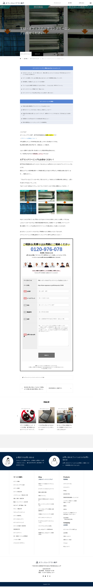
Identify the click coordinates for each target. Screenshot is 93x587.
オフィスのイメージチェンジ (45, 518)
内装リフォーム (42, 496)
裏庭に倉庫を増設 (42, 492)
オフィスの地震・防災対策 (20, 526)
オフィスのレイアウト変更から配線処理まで (46, 510)
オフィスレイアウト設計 (19, 485)
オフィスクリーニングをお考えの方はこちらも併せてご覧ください (38, 93)
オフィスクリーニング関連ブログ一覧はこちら (33, 89)
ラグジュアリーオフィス (19, 512)
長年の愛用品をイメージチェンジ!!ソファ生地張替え (35, 123)
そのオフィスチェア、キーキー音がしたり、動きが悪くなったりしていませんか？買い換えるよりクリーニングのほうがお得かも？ (47, 74)
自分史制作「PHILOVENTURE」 (68, 519)
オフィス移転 (17, 482)
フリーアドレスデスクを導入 (45, 526)
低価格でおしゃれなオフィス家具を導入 (46, 534)
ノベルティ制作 (17, 540)
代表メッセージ (67, 536)
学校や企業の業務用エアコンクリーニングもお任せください (36, 106)
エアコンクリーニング (28, 378)
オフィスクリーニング (26, 54)
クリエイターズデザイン (19, 543)
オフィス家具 (17, 488)
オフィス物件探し (18, 516)
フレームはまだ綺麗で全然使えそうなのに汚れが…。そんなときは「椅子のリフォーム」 (43, 86)
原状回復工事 (17, 529)
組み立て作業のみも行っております (46, 500)
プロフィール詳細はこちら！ (28, 139)
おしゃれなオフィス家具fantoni (45, 530)
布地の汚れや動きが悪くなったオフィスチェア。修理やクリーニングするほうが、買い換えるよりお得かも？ (47, 115)
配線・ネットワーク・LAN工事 (21, 502)
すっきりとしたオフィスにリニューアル (46, 522)
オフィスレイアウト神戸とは (70, 530)
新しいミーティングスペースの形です (46, 505)
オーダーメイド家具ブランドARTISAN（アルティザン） (70, 514)
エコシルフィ (66, 487)
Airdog (64, 491)
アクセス (65, 543)
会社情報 (65, 533)
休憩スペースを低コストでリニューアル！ (46, 485)
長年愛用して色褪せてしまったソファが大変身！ (34, 82)
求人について (66, 547)
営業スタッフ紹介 (67, 540)
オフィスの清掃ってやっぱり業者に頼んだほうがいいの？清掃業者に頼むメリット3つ (42, 78)
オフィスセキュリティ (19, 519)
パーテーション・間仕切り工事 (21, 495)
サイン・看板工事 (18, 509)
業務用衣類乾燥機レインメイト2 (70, 498)
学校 (43, 378)
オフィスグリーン (18, 533)
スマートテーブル (67, 484)
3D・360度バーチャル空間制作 (21, 536)
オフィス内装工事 (18, 492)
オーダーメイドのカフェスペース (46, 489)
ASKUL (65, 509)
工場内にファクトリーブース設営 (46, 514)
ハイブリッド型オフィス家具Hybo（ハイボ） (70, 502)
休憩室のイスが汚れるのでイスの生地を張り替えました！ (36, 119)
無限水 (64, 506)
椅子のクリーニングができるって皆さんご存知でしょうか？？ (37, 110)
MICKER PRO (66, 494)
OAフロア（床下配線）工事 (20, 506)
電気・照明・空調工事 (19, 499)
